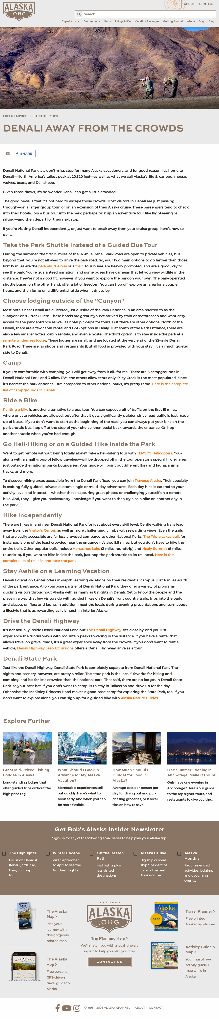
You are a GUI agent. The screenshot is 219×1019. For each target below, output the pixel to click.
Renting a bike (15, 410)
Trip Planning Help (109, 938)
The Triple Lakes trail (161, 537)
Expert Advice (15, 116)
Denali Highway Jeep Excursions (45, 648)
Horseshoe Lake (86, 549)
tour (79, 266)
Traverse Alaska (148, 481)
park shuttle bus (52, 266)
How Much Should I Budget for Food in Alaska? (130, 775)
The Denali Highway (103, 630)
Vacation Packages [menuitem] (147, 21)
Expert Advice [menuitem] (71, 21)
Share (24, 154)
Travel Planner (200, 911)
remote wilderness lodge (24, 340)
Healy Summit (154, 549)
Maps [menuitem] (107, 21)
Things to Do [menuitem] (123, 21)
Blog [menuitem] (211, 21)
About (189, 4)
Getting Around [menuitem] (173, 21)
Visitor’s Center (42, 530)
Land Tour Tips (46, 116)
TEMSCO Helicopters (154, 453)
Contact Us (110, 962)
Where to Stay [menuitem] (196, 21)
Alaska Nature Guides (139, 698)
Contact (206, 4)
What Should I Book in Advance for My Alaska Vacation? (79, 775)
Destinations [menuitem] (92, 21)
